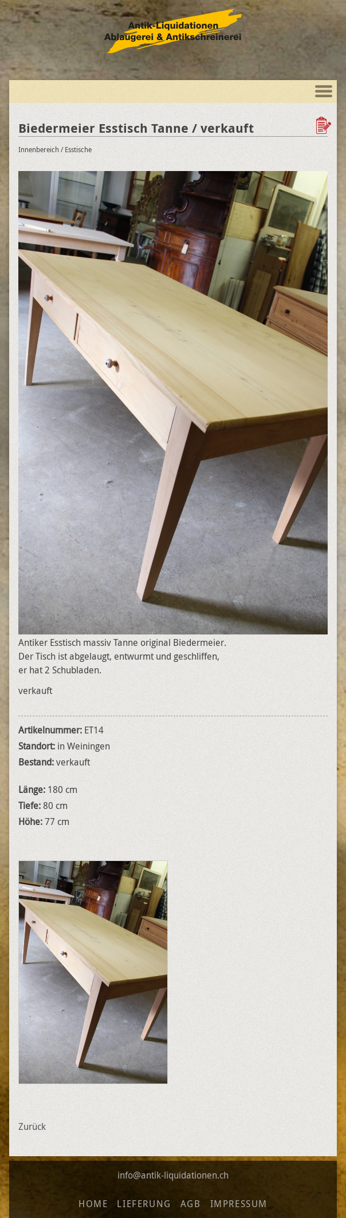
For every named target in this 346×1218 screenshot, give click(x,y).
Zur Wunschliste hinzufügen (324, 125)
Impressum (239, 1203)
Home (93, 1203)
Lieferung (144, 1203)
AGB (190, 1203)
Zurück (32, 1126)
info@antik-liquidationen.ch (173, 1175)
